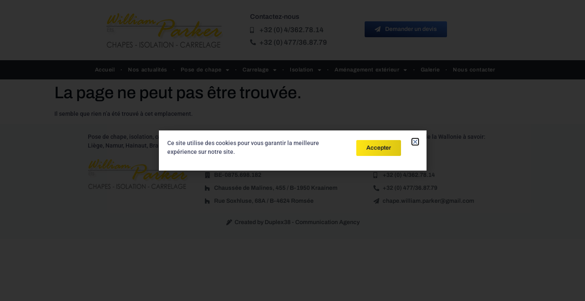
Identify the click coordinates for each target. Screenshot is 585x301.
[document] (292, 150)
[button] (415, 142)
